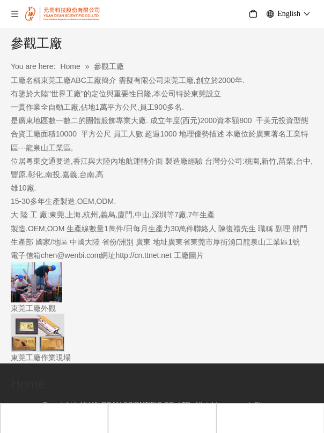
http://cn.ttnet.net (144, 255)
